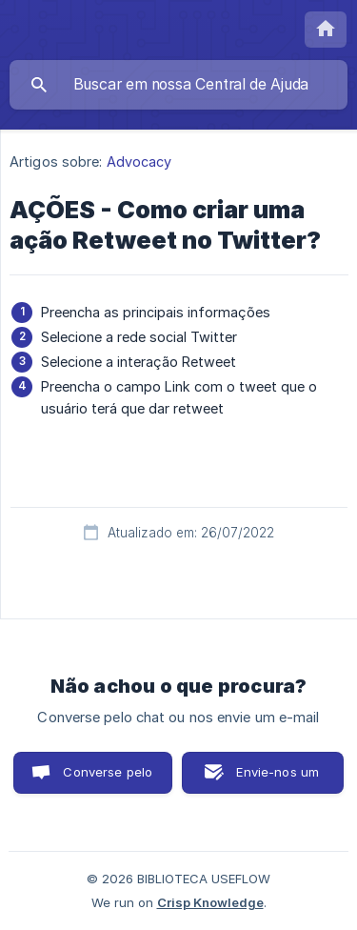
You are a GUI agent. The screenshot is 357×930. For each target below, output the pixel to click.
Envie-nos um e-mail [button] (277, 779)
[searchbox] (178, 85)
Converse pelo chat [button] (107, 779)
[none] (326, 29)
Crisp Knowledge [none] (210, 902)
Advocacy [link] (139, 161)
